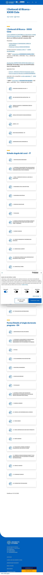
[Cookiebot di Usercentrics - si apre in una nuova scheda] (33, 273)
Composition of (16, 80)
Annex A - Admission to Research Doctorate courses (21, 71)
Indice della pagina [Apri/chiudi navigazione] (5, 573)
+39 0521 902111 (11, 550)
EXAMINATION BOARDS (26, 80)
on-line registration (25, 76)
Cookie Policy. (25, 284)
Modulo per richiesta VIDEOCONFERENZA (19, 47)
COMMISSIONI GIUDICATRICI (26, 54)
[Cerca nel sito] (32, 2)
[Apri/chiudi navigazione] (36, 2)
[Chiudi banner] (41, 272)
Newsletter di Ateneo (11, 571)
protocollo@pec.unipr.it (13, 552)
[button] (29, 568)
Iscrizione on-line (21, 49)
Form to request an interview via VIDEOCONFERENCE (22, 73)
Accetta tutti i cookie (35, 300)
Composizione (15, 54)
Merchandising (10, 568)
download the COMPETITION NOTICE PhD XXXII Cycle (20, 63)
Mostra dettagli (36, 296)
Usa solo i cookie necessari (21, 300)
